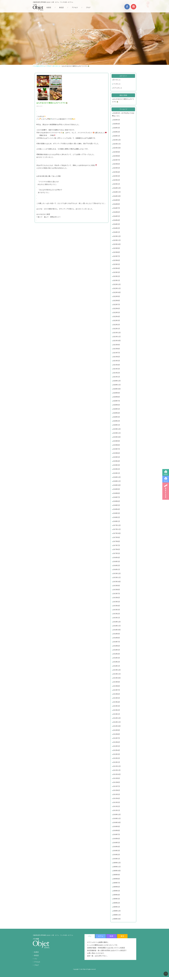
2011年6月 (116, 790)
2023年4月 (116, 268)
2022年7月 (116, 304)
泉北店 (166, 481)
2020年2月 (116, 421)
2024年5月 (116, 216)
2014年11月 (116, 626)
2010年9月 (116, 826)
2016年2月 (116, 565)
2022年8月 (116, 300)
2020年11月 (116, 385)
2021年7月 (116, 353)
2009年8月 (116, 879)
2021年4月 (116, 365)
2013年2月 (116, 710)
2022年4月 (116, 316)
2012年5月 (116, 746)
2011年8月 (116, 782)
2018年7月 (116, 497)
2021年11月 (116, 336)
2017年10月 (117, 533)
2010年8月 (116, 830)
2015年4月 (116, 606)
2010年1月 (116, 859)
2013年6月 (116, 694)
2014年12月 (117, 622)
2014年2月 (116, 662)
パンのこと (117, 84)
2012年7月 (116, 738)
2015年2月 (116, 614)
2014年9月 (116, 634)
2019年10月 (117, 437)
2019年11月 (116, 433)
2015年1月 (116, 618)
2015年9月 (116, 585)
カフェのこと (117, 88)
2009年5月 (116, 891)
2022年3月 (116, 320)
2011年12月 (116, 766)
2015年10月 (117, 581)
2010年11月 (116, 818)
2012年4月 (116, 750)
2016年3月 (116, 561)
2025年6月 (116, 164)
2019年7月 (116, 449)
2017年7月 (116, 545)
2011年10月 (116, 774)
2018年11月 (116, 481)
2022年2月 (116, 324)
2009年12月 (117, 863)
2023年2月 (116, 276)
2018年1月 (116, 521)
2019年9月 (116, 441)
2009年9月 (116, 874)
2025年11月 (116, 144)
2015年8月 (116, 589)
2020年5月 (116, 409)
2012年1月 (116, 762)
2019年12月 (117, 429)
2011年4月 (116, 798)
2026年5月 (116, 120)
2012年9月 (116, 730)
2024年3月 (116, 224)
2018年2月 (116, 517)
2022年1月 (116, 328)
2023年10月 (117, 244)
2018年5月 (116, 505)
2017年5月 (116, 553)
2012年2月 (116, 758)
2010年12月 (117, 814)
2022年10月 (117, 292)
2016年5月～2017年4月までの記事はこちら (123, 114)
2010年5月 (116, 842)
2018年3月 (116, 513)
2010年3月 (116, 850)
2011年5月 (116, 794)
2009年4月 (116, 895)
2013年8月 (116, 686)
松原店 (166, 474)
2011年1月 (116, 810)
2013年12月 (117, 670)
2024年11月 (116, 192)
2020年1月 (116, 425)
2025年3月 (116, 176)
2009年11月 (116, 867)
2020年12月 (117, 381)
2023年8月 (116, 252)
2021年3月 (116, 369)
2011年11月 (116, 770)
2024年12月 (117, 188)
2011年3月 (116, 802)
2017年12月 (117, 525)
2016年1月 (116, 569)
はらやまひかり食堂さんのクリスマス (123, 100)
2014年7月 (116, 642)
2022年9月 (116, 296)
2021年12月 (117, 332)
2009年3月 (116, 899)
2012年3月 (116, 754)
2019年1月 (116, 473)
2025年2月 (116, 180)
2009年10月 (117, 871)
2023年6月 (116, 260)
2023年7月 (116, 256)
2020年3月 (116, 417)
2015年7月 (116, 593)
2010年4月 (116, 846)
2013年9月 (116, 682)
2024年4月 (116, 220)
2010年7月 (116, 834)
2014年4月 (116, 654)
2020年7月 (116, 401)
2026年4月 (116, 124)
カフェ (100, 936)
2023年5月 (116, 264)
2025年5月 (116, 168)
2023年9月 (116, 248)
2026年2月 (116, 132)
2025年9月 (116, 152)
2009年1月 (116, 907)
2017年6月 (116, 549)
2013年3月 (116, 706)
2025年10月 (117, 148)
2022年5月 (116, 312)
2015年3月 (116, 610)
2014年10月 (117, 630)
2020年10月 (117, 389)
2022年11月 (116, 288)
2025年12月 (117, 140)
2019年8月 (116, 445)
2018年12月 (117, 477)
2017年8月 (116, 541)
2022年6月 (116, 308)
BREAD (165, 491)
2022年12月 (117, 284)
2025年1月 (116, 184)
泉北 (122, 936)
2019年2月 (116, 469)
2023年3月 (116, 272)
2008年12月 (117, 911)
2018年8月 (116, 493)
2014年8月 (116, 638)
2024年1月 (116, 232)
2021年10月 (117, 340)
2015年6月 (116, 597)
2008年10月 (117, 919)
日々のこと (117, 80)
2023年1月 (116, 280)
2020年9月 (116, 393)
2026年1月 (116, 136)
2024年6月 (116, 212)
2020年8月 (116, 397)
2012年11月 (116, 722)
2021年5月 (116, 361)
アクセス (75, 7)
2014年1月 (116, 666)
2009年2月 (116, 903)
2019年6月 (116, 453)
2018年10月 (117, 485)
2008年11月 (116, 915)
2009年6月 (116, 887)
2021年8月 (116, 349)
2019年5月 (116, 457)
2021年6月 (116, 357)
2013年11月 (116, 674)
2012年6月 (116, 742)
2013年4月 (116, 702)
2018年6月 (116, 501)
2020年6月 (116, 405)
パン (35, 959)
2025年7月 (116, 160)
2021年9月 (116, 345)
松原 (111, 936)
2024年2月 (116, 228)
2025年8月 (116, 156)
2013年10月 (117, 678)
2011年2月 (116, 806)
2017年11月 (116, 529)
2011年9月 (116, 778)
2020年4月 (116, 413)
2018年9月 (116, 489)
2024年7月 (116, 208)
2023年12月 (117, 236)
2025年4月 (116, 172)
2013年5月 (116, 698)
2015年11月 (116, 577)
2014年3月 (116, 658)
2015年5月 (116, 602)
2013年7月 (116, 690)
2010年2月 (116, 854)
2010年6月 (116, 838)
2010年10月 (117, 822)
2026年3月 (116, 128)
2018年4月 (116, 509)
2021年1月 (116, 377)
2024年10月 (117, 196)
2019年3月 (116, 465)
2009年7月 (116, 883)
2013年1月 (116, 714)
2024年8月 (116, 204)
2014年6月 (116, 646)
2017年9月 (116, 537)
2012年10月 (117, 726)
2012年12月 (117, 718)
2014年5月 (116, 650)
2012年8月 (116, 734)
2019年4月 (116, 461)
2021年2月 (116, 373)
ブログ (88, 7)
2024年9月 (116, 200)
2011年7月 (116, 786)
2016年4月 (116, 557)
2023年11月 (116, 240)
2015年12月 (117, 573)
